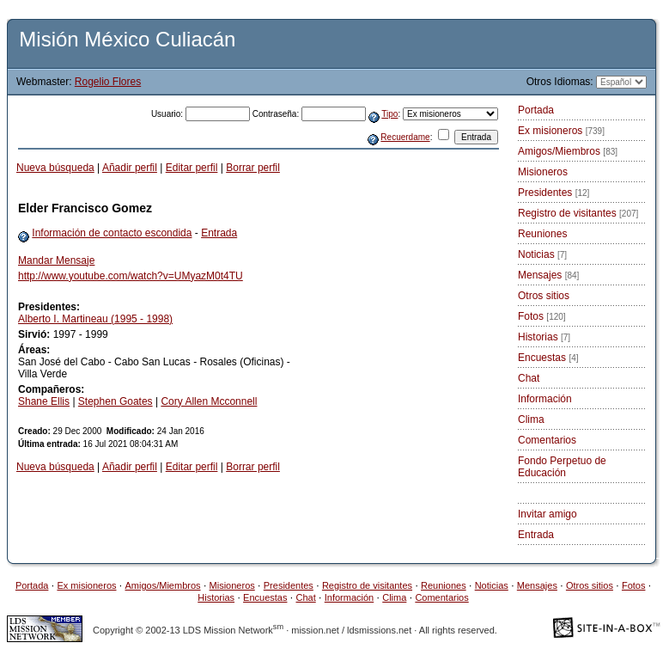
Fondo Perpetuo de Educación (562, 467)
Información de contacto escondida (112, 233)
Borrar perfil (253, 168)
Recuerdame (404, 137)
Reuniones (542, 234)
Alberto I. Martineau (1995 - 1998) (95, 319)
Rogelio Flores (108, 82)
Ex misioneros (561, 131)
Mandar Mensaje (56, 260)
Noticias (542, 254)
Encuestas (548, 358)
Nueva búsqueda (55, 168)
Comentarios (547, 440)
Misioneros (543, 172)
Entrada (219, 233)
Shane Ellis (44, 401)
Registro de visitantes (578, 213)
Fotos (542, 316)
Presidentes (553, 193)
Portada (536, 110)
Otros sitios (543, 296)
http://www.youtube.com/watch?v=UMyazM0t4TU (130, 276)
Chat (528, 378)
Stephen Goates (115, 401)
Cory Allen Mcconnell (209, 401)
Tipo (389, 114)
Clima (531, 419)
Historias (544, 337)
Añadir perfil (129, 168)
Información (545, 399)
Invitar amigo (547, 514)
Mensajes (548, 275)
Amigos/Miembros (567, 151)
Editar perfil (192, 168)
